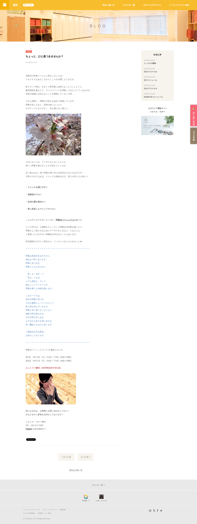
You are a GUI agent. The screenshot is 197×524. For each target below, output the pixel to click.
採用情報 (63, 510)
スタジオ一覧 (129, 5)
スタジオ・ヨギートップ (31, 510)
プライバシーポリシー (49, 510)
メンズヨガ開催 (150, 63)
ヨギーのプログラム (152, 5)
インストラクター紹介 (179, 5)
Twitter (29, 428)
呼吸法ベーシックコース (67, 219)
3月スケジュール (150, 80)
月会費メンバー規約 (44, 513)
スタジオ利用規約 (29, 513)
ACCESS (30, 5)
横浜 (16, 5)
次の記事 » (85, 457)
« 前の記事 (66, 457)
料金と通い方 (109, 5)
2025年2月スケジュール (153, 97)
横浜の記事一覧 (75, 470)
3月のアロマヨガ (150, 71)
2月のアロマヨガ (150, 88)
